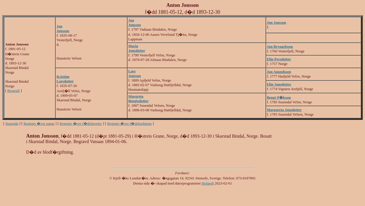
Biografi (13, 90)
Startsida (12, 123)
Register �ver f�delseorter (81, 123)
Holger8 (208, 183)
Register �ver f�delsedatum (129, 123)
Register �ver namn (39, 123)
